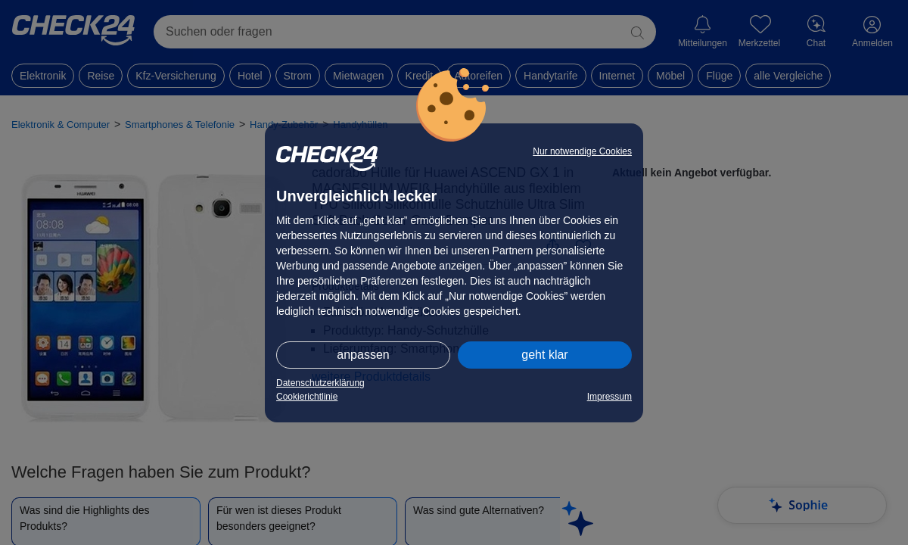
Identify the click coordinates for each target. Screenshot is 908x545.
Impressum (609, 396)
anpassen (363, 354)
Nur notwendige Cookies (582, 151)
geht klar (544, 354)
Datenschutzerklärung (320, 383)
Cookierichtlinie (306, 396)
